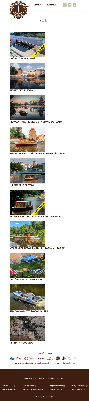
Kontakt (51, 5)
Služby (38, 5)
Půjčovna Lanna (57, 386)
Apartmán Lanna (9, 389)
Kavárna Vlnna (29, 386)
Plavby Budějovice (78, 386)
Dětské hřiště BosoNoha (33, 389)
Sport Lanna (56, 389)
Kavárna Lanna (8, 386)
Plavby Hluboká (77, 389)
